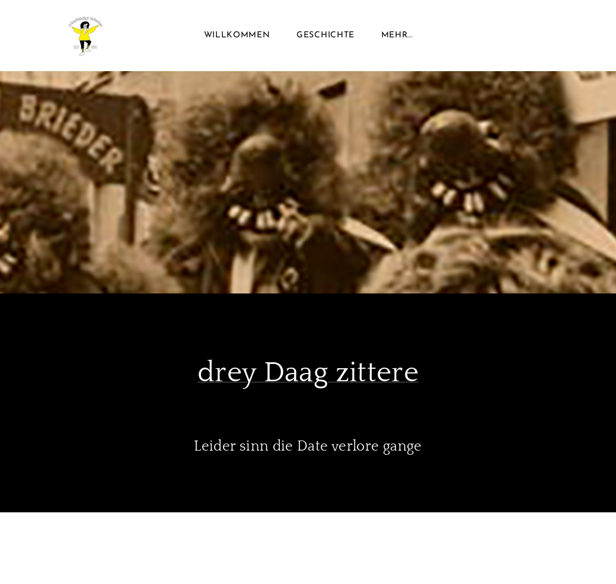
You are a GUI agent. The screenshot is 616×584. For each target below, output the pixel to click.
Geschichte (325, 35)
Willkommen (237, 35)
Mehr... (397, 35)
